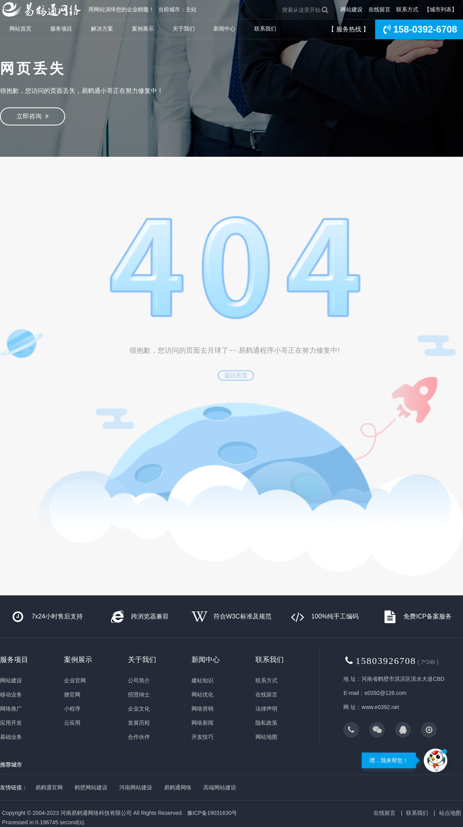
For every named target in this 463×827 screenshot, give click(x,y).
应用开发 (11, 723)
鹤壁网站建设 (91, 787)
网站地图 (266, 737)
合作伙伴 (139, 737)
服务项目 (61, 28)
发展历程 (139, 723)
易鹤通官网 (49, 787)
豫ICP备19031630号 (212, 813)
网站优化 (202, 694)
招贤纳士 (139, 694)
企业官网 (75, 680)
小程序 (72, 708)
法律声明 (266, 708)
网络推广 (11, 708)
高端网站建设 (219, 787)
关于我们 (184, 28)
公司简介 (139, 680)
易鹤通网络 (177, 787)
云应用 (72, 723)
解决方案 (102, 28)
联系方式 (407, 9)
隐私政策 (266, 723)
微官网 (72, 694)
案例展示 (143, 28)
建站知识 (202, 680)
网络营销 (202, 708)
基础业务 (11, 737)
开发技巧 (202, 737)
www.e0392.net (380, 707)
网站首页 (20, 28)
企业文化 (139, 708)
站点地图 (450, 813)
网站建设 (352, 9)
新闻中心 (224, 28)
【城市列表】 (440, 9)
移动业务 (11, 694)
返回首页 (236, 375)
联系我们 (265, 28)
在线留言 (379, 9)
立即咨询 (32, 116)
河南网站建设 (135, 787)
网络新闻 (202, 723)
